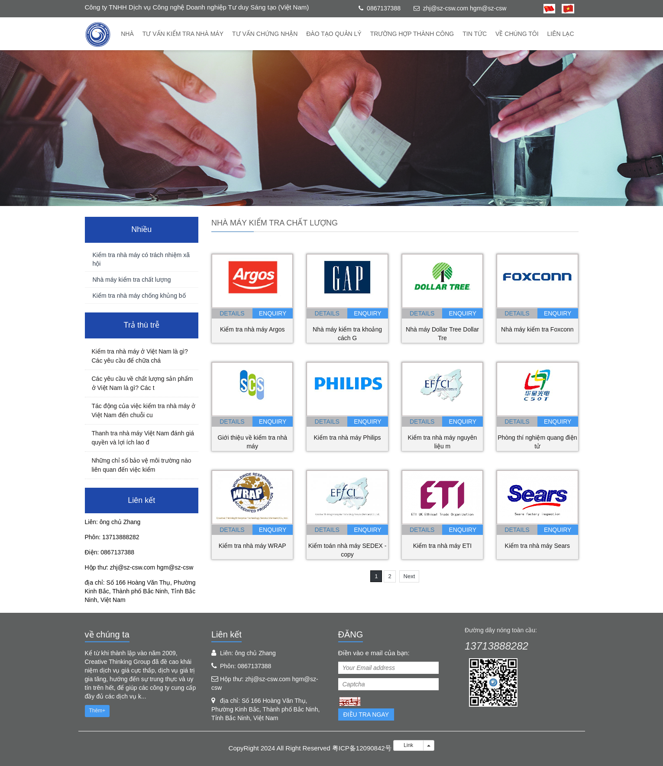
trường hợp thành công (412, 33)
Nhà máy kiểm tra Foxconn (537, 329)
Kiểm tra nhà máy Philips (347, 437)
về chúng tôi (517, 33)
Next (409, 576)
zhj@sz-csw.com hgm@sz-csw (465, 8)
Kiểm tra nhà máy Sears (537, 545)
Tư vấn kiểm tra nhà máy (182, 33)
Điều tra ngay (366, 714)
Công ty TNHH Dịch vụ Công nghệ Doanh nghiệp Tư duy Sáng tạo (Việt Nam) (197, 7)
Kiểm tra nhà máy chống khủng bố (139, 295)
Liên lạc (560, 33)
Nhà (127, 33)
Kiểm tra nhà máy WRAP (252, 545)
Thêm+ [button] (97, 711)
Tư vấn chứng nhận (265, 33)
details (232, 313)
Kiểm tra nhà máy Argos (252, 329)
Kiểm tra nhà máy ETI (442, 545)
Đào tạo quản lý (333, 33)
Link (408, 745)
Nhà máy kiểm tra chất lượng (132, 279)
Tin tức (474, 33)
